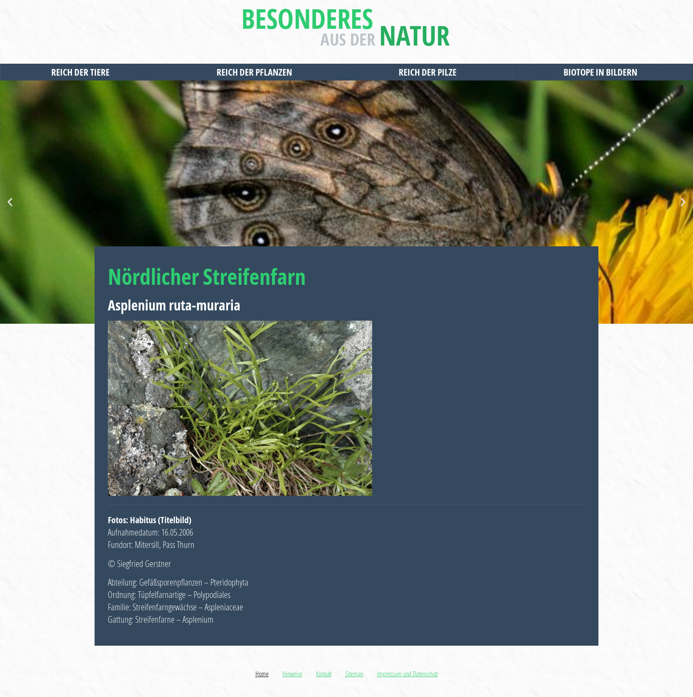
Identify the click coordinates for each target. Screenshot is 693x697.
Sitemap (354, 673)
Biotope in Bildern (603, 72)
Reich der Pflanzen (257, 72)
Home (262, 673)
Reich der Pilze (430, 72)
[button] (9, 202)
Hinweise (292, 673)
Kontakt (323, 673)
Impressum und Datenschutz (407, 673)
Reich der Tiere (82, 72)
